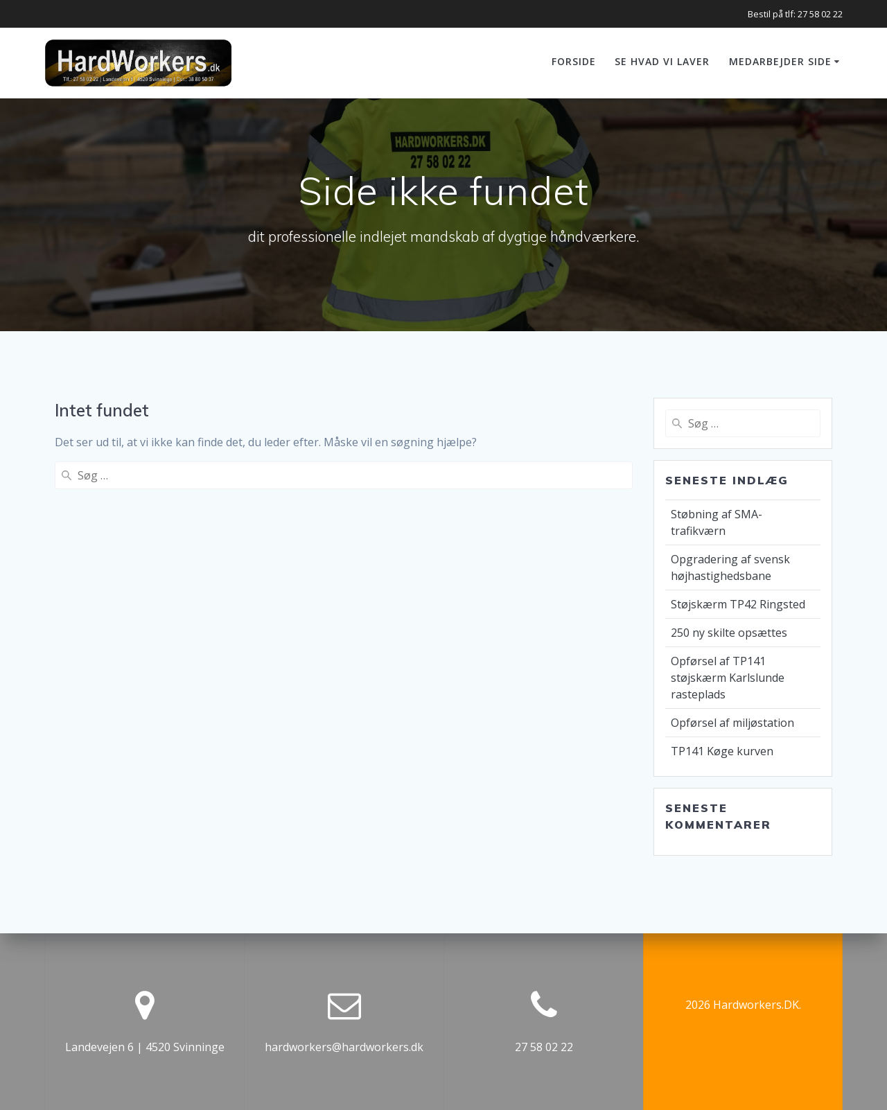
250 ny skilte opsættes (729, 632)
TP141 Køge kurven (722, 751)
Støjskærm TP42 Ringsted (738, 604)
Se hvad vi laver (662, 61)
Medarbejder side (780, 61)
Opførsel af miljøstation (732, 722)
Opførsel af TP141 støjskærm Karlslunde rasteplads (727, 677)
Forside (574, 61)
